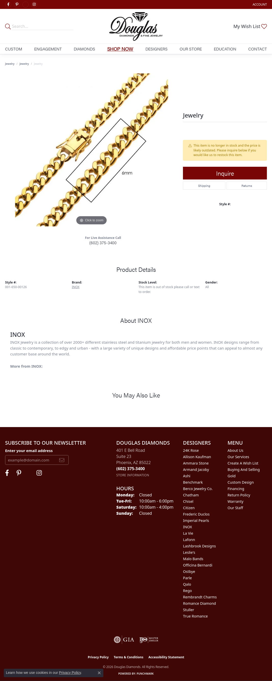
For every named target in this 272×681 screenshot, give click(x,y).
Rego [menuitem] (187, 590)
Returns (246, 185)
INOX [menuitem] (187, 526)
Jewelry (10, 64)
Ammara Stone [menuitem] (195, 463)
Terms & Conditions (128, 657)
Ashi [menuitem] (186, 475)
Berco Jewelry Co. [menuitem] (198, 488)
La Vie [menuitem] (188, 533)
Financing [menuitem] (236, 488)
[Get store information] (132, 475)
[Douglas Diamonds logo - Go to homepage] (136, 26)
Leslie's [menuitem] (189, 552)
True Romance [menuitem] (195, 616)
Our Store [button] (191, 49)
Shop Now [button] (120, 48)
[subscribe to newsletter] (61, 460)
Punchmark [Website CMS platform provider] (145, 673)
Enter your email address (29, 450)
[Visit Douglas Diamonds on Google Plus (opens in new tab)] (25, 5)
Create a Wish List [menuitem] (243, 463)
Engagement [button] (48, 49)
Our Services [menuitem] (238, 456)
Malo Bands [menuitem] (193, 558)
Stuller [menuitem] (188, 609)
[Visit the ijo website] (148, 639)
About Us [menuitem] (235, 450)
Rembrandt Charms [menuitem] (200, 597)
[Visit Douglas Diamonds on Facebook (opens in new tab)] (8, 5)
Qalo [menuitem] (187, 584)
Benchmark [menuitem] (193, 482)
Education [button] (225, 49)
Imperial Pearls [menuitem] (196, 520)
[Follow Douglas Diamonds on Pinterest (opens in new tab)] (17, 5)
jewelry (24, 64)
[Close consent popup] (99, 672)
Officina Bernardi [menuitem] (197, 565)
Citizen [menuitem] (189, 507)
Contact (257, 49)
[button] (259, 4)
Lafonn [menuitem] (189, 539)
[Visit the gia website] (124, 639)
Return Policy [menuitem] (239, 495)
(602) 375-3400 (103, 243)
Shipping (204, 185)
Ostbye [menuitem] (189, 571)
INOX (76, 287)
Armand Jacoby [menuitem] (196, 469)
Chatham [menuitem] (191, 495)
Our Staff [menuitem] (235, 507)
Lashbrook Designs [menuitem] (199, 546)
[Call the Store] (130, 468)
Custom (13, 49)
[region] (91, 149)
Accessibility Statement (166, 657)
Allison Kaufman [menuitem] (197, 456)
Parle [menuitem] (187, 577)
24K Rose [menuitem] (191, 450)
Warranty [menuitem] (235, 501)
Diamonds (84, 49)
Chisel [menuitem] (188, 501)
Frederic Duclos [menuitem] (196, 514)
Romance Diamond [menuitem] (199, 603)
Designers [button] (156, 49)
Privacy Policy (98, 657)
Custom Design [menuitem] (241, 482)
